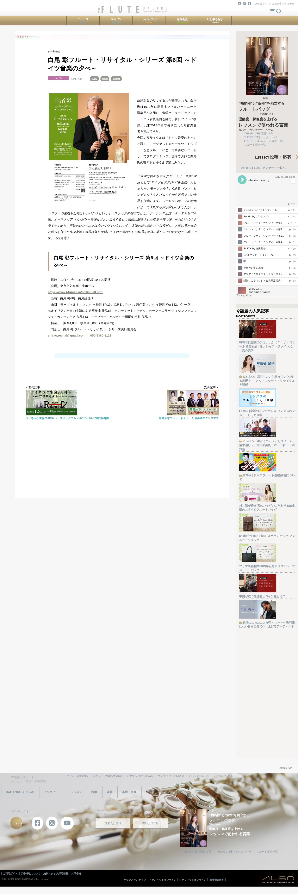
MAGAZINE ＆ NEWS (20, 792)
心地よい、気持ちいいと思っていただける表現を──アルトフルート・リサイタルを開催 (267, 380)
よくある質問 (274, 3)
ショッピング (149, 21)
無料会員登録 (113, 823)
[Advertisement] (122, 469)
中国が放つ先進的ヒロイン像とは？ (262, 596)
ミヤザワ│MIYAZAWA (140, 775)
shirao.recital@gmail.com (66, 335)
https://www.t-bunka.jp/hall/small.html (75, 292)
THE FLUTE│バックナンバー (261, 137)
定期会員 (182, 21)
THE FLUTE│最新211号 (258, 133)
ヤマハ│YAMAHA (77, 775)
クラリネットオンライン (192, 879)
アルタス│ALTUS (199, 775)
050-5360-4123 (100, 335)
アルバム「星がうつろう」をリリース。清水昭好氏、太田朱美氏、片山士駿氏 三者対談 (267, 445)
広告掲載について (31, 873)
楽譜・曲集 (129, 792)
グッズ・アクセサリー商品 (163, 792)
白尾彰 (94, 79)
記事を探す (215, 21)
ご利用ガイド (260, 3)
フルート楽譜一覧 (255, 144)
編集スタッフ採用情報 (55, 873)
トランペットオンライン (162, 879)
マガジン (116, 21)
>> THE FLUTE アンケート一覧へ (263, 168)
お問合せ (76, 873)
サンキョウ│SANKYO (171, 775)
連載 (109, 792)
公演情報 (116, 79)
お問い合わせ (287, 3)
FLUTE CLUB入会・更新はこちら (264, 140)
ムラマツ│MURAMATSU (107, 775)
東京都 (105, 79)
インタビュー (52, 792)
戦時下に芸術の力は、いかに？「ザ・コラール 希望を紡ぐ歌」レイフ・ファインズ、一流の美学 (267, 346)
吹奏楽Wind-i (217, 879)
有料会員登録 (150, 823)
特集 (94, 792)
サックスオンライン (135, 879)
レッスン (76, 792)
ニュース (83, 21)
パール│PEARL (223, 775)
